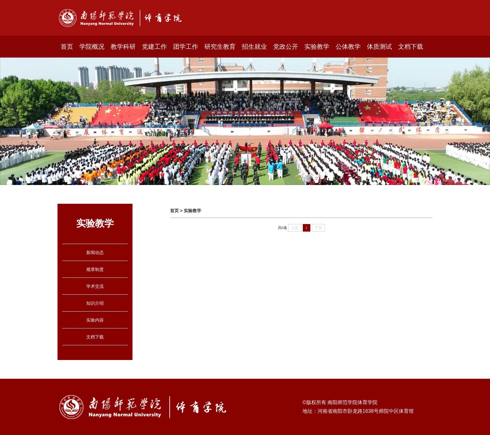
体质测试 (379, 46)
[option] (245, 121)
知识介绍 (95, 303)
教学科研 (123, 46)
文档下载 (410, 46)
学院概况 (91, 46)
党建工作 (154, 46)
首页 (67, 46)
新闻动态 (95, 252)
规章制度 (95, 269)
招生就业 (254, 46)
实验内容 (95, 320)
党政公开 (285, 46)
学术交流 (95, 286)
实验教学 (316, 46)
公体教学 (348, 46)
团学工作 (185, 46)
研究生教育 (220, 46)
